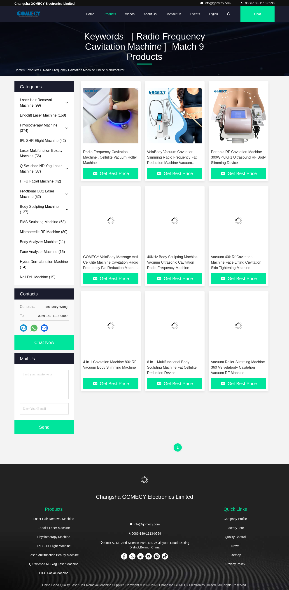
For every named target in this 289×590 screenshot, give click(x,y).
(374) (38, 128)
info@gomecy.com (215, 3)
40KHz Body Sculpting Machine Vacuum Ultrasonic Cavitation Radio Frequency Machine (172, 262)
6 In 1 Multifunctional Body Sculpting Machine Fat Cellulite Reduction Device (172, 367)
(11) (42, 242)
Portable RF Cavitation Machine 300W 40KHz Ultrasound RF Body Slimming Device (238, 157)
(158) (43, 115)
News (235, 546)
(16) (42, 252)
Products (109, 14)
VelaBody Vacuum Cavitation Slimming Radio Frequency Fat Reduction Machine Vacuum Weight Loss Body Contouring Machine (172, 163)
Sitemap (235, 555)
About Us (150, 14)
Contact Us (173, 14)
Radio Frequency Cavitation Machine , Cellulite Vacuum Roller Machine (110, 157)
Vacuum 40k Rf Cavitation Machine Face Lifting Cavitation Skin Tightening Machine (236, 262)
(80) (44, 232)
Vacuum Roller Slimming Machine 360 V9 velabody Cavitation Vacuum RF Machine (238, 367)
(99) (36, 102)
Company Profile (235, 519)
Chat (257, 14)
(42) (43, 141)
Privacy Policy (235, 564)
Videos (130, 14)
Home (90, 14)
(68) (43, 222)
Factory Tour (235, 528)
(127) (39, 209)
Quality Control (235, 537)
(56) (41, 153)
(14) (44, 264)
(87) (41, 168)
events (195, 14)
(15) (37, 277)
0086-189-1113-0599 (257, 3)
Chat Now (44, 342)
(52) (37, 194)
